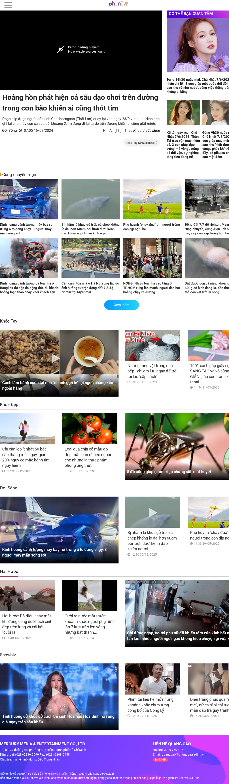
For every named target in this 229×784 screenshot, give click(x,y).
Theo (141, 142)
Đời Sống (9, 130)
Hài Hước (9, 571)
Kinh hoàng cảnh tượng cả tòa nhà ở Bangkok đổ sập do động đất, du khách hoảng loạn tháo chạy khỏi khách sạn (29, 287)
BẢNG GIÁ (161, 759)
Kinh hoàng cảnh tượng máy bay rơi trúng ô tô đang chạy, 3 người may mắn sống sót (26, 229)
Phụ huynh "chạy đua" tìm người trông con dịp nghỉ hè (151, 227)
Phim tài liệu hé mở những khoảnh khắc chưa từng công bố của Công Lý (150, 705)
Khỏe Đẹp (9, 404)
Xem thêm (121, 305)
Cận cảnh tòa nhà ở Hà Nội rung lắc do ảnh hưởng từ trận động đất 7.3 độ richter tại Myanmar (90, 287)
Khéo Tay (8, 321)
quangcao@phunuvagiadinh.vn (184, 754)
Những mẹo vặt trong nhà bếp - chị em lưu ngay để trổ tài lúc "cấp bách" (151, 371)
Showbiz (8, 654)
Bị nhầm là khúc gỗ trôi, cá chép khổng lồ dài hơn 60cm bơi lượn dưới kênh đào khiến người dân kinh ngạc (90, 229)
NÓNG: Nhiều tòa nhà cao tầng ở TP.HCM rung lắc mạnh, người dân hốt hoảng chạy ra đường (151, 287)
